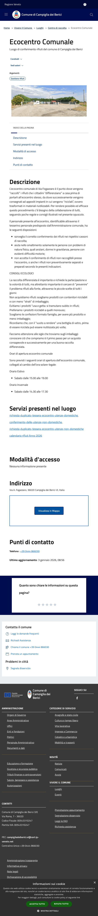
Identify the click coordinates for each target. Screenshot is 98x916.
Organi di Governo (16, 715)
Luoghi (39, 28)
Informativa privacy (17, 866)
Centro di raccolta (57, 28)
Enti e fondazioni (15, 731)
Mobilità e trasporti (65, 742)
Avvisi (58, 774)
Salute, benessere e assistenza (23, 780)
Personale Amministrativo (20, 742)
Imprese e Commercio (66, 731)
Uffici (9, 726)
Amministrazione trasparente (22, 860)
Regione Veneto (13, 4)
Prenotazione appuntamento (70, 810)
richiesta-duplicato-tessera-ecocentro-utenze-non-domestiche (46, 429)
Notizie (58, 763)
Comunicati (61, 769)
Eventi (58, 794)
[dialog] (49, 897)
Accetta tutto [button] (37, 904)
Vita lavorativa (62, 726)
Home (7, 28)
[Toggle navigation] (6, 14)
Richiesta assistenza (65, 826)
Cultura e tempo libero (66, 720)
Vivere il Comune (23, 28)
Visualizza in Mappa (49, 511)
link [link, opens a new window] (78, 897)
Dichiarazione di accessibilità (22, 877)
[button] (49, 910)
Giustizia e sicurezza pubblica (22, 769)
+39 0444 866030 (30, 551)
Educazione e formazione (20, 763)
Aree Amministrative (18, 720)
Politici (10, 737)
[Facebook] (77, 698)
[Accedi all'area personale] (85, 4)
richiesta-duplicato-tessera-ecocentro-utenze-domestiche (43, 415)
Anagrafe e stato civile (66, 715)
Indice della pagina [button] (23, 127)
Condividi (17, 59)
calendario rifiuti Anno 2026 (25, 436)
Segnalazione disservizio (67, 815)
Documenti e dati (16, 748)
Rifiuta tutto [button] (61, 904)
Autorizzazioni (14, 785)
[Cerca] (91, 15)
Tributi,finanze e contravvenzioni (24, 774)
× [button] (94, 883)
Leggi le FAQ (61, 821)
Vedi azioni (17, 65)
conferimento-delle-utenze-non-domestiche (35, 422)
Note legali (12, 871)
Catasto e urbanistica (66, 737)
